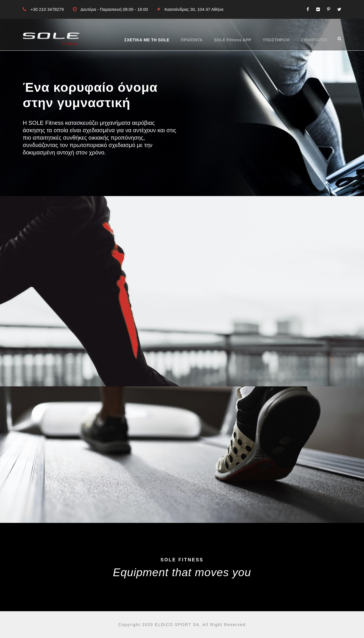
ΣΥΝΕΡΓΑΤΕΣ (314, 40)
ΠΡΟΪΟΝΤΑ (192, 40)
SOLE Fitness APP (232, 40)
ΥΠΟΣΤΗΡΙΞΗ (276, 40)
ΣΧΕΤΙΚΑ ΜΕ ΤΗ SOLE (146, 40)
